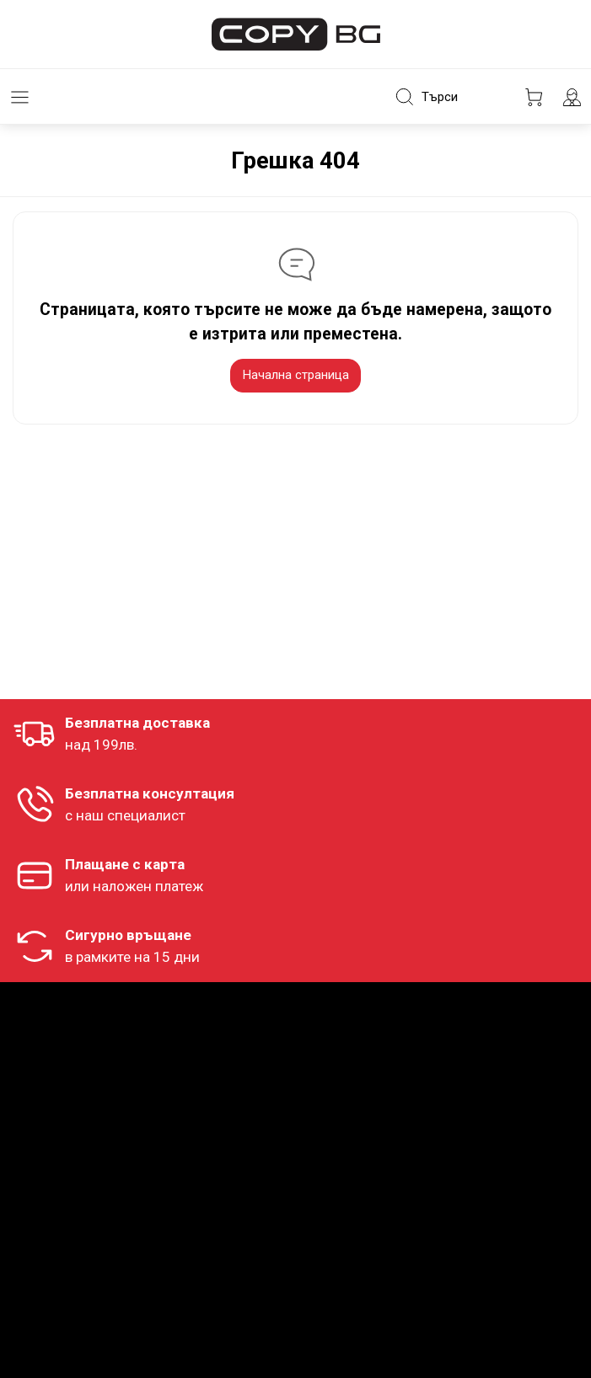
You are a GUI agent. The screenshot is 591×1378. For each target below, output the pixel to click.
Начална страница (295, 374)
